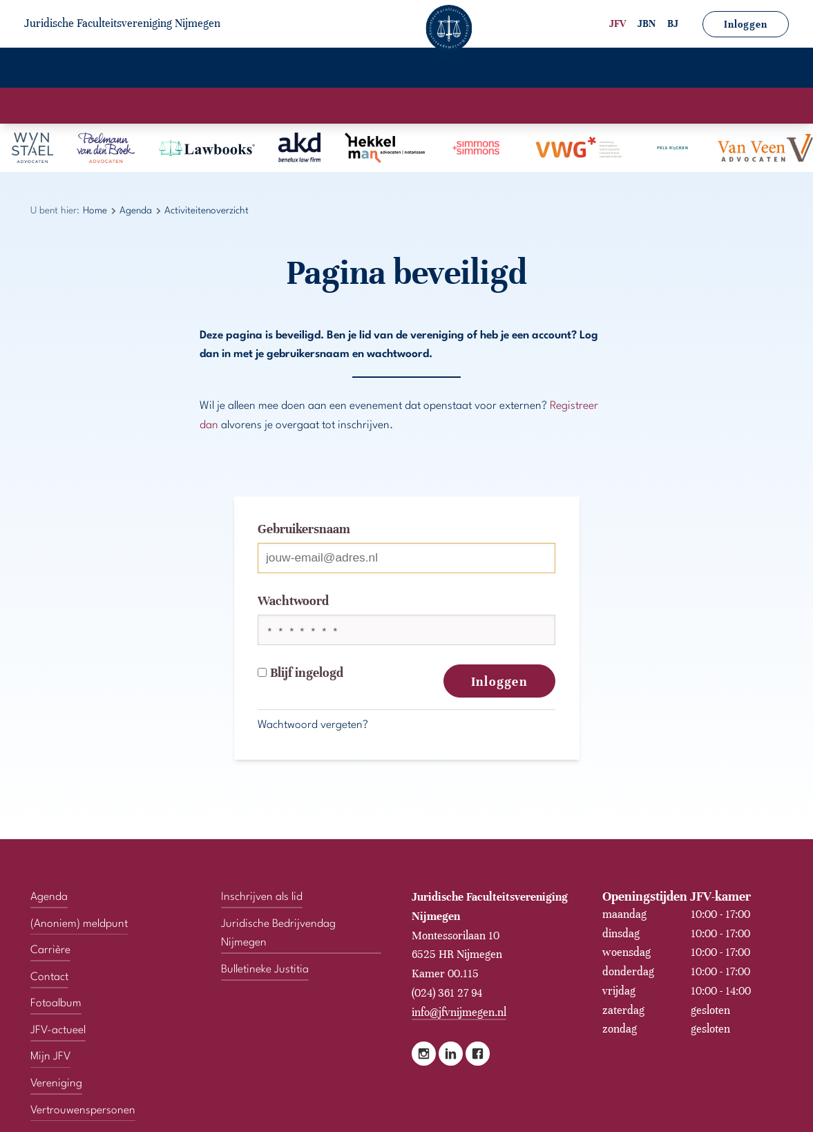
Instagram (424, 1054)
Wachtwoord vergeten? (313, 725)
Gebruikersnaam (304, 529)
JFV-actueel (446, 69)
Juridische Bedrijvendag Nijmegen (278, 934)
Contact (602, 69)
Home (53, 69)
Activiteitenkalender (343, 105)
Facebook (478, 1054)
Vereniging (126, 69)
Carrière (277, 69)
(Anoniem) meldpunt (79, 924)
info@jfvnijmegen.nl (459, 1012)
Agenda (205, 69)
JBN (647, 24)
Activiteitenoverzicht (468, 105)
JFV (617, 24)
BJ (672, 24)
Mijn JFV (529, 69)
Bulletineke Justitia (265, 969)
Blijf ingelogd (300, 672)
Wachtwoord (293, 600)
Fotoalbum (357, 69)
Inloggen (745, 24)
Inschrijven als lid (262, 897)
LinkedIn (451, 1054)
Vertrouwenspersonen (711, 69)
